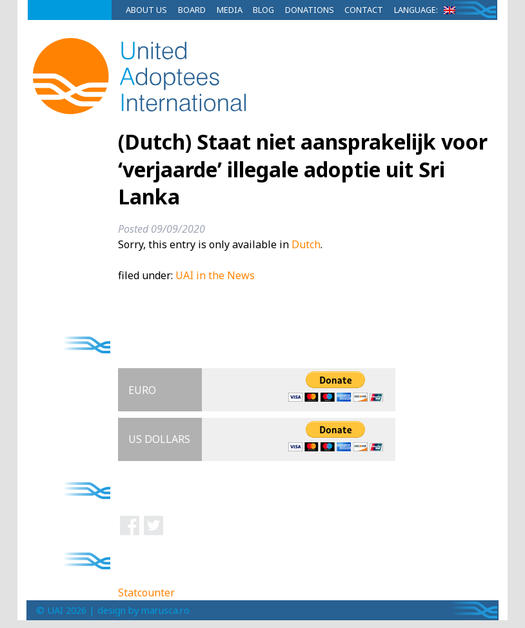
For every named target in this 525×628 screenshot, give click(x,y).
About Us (146, 9)
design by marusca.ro (143, 610)
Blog (263, 9)
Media (230, 9)
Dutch (306, 244)
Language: (427, 9)
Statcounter (146, 592)
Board (192, 9)
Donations (309, 9)
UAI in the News (215, 275)
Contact (363, 9)
